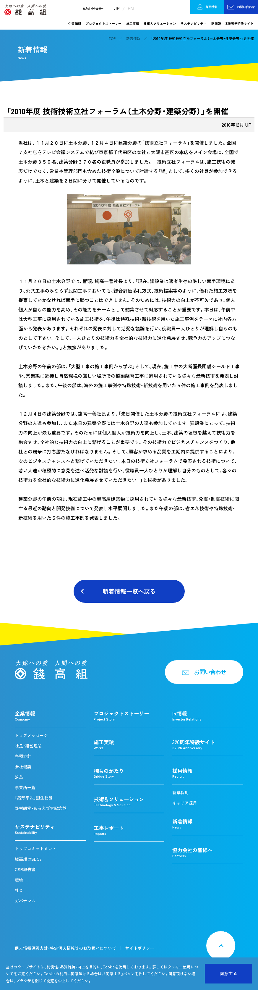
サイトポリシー (139, 948)
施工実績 (132, 23)
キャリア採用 (184, 803)
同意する (228, 973)
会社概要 (23, 767)
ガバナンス (25, 901)
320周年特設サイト (239, 23)
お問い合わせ (241, 7)
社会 (19, 890)
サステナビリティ (194, 23)
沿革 (19, 777)
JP (117, 9)
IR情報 (216, 23)
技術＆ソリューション (160, 23)
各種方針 (23, 756)
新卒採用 (180, 792)
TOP (112, 38)
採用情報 (207, 7)
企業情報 (74, 23)
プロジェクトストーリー (103, 23)
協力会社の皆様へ (93, 8)
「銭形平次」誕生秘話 (34, 798)
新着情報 (133, 38)
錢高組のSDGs (28, 859)
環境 (19, 880)
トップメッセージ (31, 735)
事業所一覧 (25, 787)
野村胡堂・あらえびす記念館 (40, 808)
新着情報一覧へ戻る (129, 591)
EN (131, 9)
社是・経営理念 (28, 746)
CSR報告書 (25, 869)
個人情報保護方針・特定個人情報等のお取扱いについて (65, 948)
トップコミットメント (35, 849)
